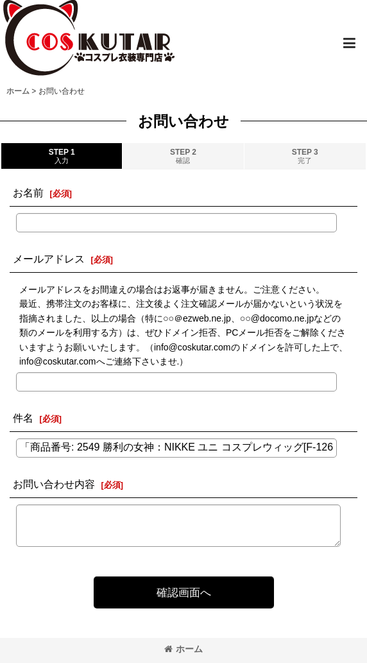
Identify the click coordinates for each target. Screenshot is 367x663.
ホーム (183, 649)
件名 (23, 418)
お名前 (28, 192)
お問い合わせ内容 (54, 484)
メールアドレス (49, 258)
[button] (349, 43)
